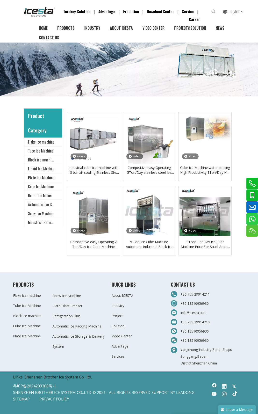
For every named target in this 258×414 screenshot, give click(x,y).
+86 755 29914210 (195, 322)
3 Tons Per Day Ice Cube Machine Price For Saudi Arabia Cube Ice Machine (205, 244)
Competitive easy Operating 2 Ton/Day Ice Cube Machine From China (93, 244)
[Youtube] (214, 394)
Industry (118, 305)
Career (194, 19)
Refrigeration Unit (66, 316)
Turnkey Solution (77, 12)
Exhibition (131, 12)
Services (118, 356)
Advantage (106, 12)
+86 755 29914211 (195, 294)
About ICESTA (122, 295)
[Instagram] (224, 394)
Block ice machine (41, 160)
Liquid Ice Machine (42, 169)
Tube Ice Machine (40, 151)
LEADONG (185, 392)
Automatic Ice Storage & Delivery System (45, 204)
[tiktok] (234, 394)
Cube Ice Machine (41, 186)
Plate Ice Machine (41, 178)
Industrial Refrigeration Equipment (45, 222)
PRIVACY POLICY (54, 399)
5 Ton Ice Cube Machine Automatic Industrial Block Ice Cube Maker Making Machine (149, 244)
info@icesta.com (193, 312)
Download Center (160, 12)
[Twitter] (234, 387)
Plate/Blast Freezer (67, 306)
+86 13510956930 (194, 303)
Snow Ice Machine (41, 213)
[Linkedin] (224, 387)
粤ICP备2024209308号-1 (34, 386)
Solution (118, 326)
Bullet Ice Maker (40, 195)
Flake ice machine (41, 142)
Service (189, 12)
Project (117, 315)
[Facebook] (214, 387)
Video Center (122, 336)
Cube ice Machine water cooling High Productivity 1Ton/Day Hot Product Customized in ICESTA (205, 170)
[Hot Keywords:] (213, 11)
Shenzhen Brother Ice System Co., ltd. (58, 377)
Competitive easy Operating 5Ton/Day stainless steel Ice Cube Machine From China (149, 170)
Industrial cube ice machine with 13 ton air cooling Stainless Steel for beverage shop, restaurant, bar (93, 170)
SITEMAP (21, 399)
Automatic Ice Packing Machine (76, 326)
